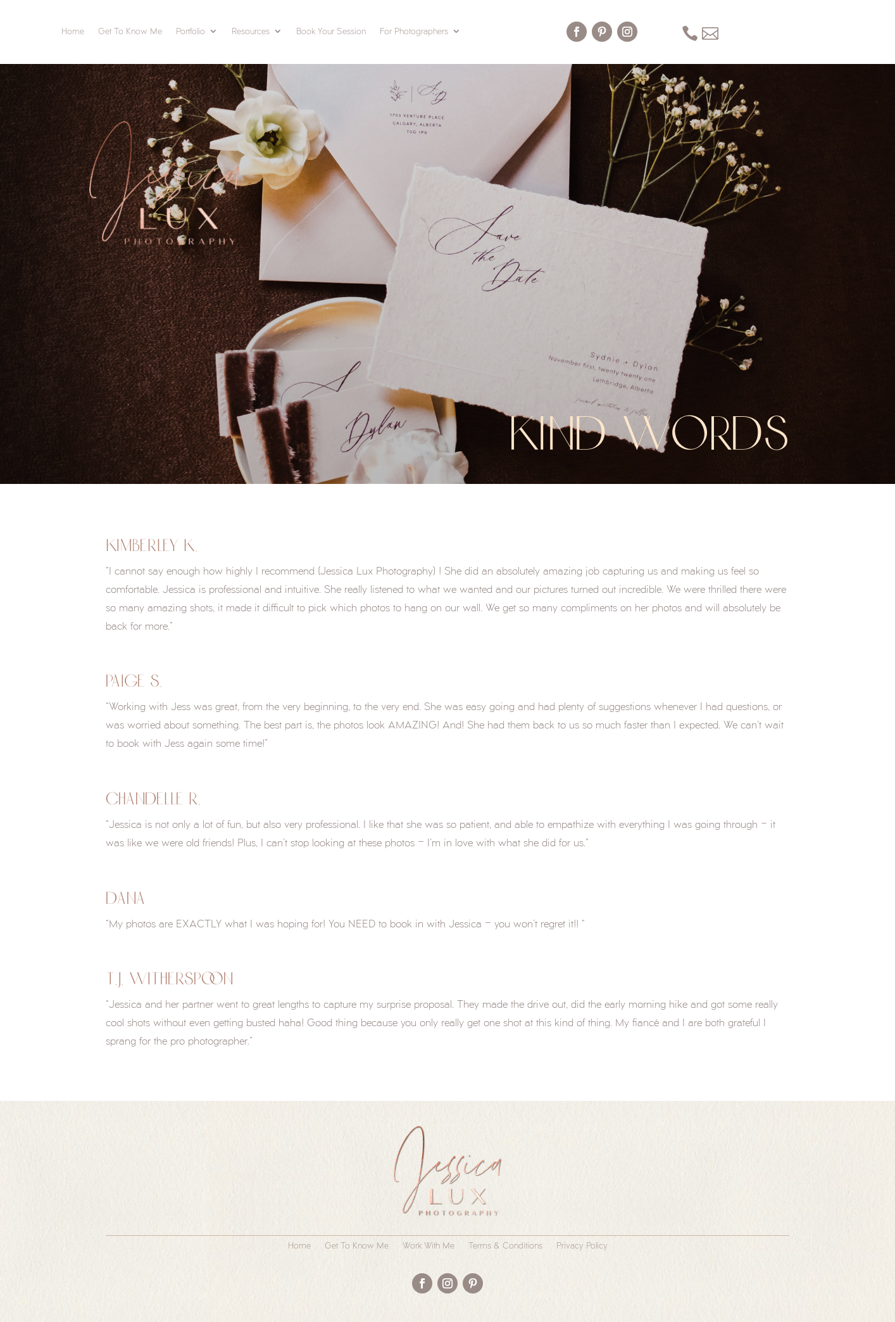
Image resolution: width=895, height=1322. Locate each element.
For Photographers (414, 31)
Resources (251, 31)
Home (72, 31)
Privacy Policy (582, 1245)
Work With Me (428, 1245)
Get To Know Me (130, 31)
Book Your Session (331, 31)
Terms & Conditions (505, 1245)
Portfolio (190, 31)
